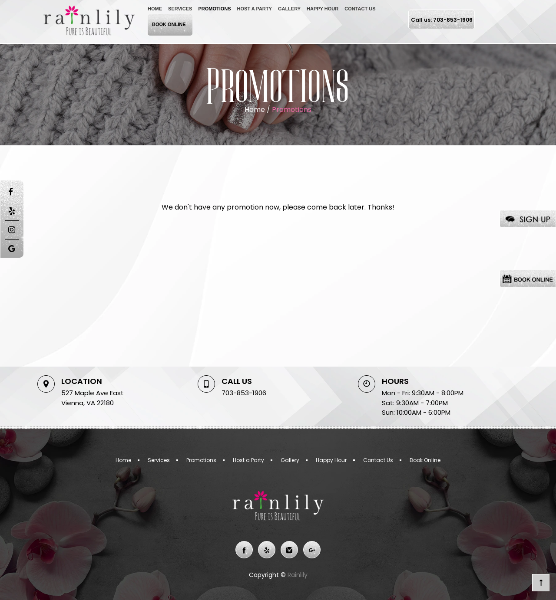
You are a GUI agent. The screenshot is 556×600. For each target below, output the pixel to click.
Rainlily (297, 574)
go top (540, 582)
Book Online (169, 24)
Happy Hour (322, 8)
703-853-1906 (244, 392)
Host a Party (254, 8)
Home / (258, 110)
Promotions (214, 8)
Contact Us (359, 8)
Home (155, 8)
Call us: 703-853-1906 (442, 19)
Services (180, 8)
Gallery (289, 8)
